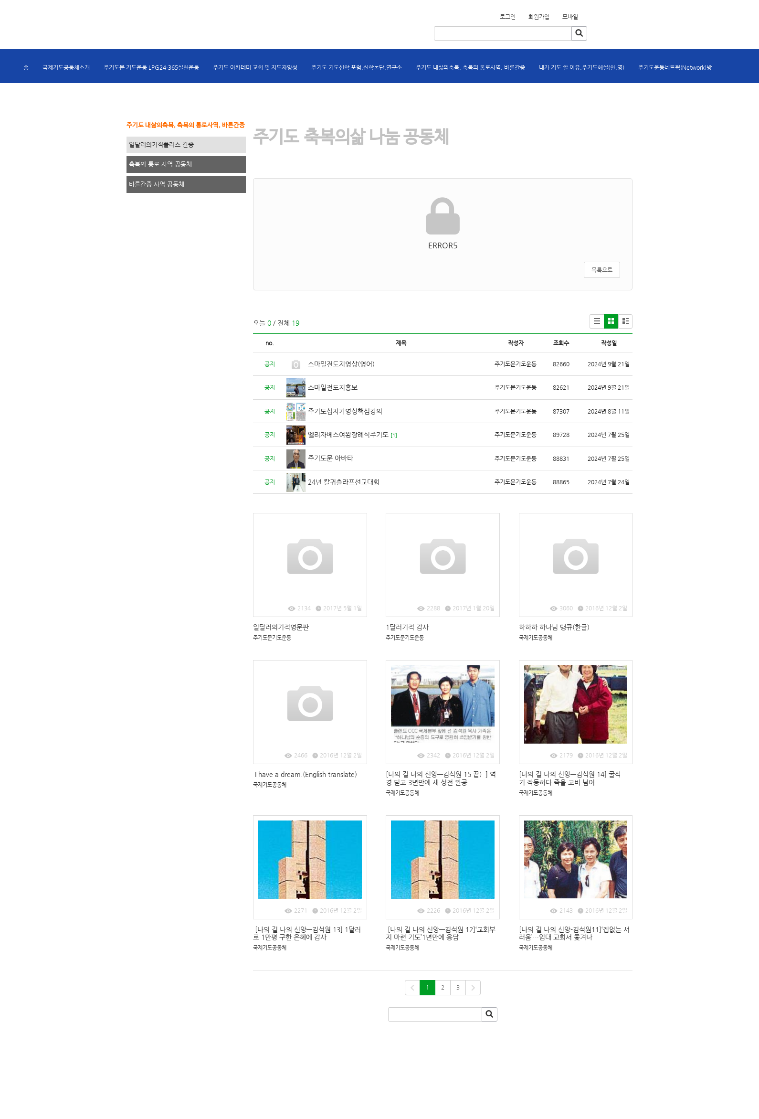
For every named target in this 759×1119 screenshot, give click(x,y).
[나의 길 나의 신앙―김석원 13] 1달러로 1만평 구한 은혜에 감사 (307, 933)
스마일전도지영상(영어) (341, 364)
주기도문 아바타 (330, 458)
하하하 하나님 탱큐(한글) (554, 627)
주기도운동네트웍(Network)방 (675, 67)
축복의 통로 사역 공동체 (160, 164)
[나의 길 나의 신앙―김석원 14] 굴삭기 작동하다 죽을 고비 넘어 (570, 778)
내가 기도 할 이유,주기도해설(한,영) (581, 67)
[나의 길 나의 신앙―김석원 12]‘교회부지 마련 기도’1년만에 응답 (440, 933)
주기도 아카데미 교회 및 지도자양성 (255, 67)
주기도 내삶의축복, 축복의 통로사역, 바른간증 (470, 67)
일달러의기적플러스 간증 (161, 144)
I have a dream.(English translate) (305, 774)
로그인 (508, 16)
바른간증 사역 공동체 (156, 184)
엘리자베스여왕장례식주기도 (348, 434)
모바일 (570, 16)
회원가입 (583, 14)
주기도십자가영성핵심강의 (345, 411)
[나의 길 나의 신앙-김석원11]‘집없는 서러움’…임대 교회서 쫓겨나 (574, 933)
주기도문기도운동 (272, 638)
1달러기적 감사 (407, 627)
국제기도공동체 (535, 638)
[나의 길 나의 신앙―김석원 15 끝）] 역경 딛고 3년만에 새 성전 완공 (441, 778)
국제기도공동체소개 (66, 67)
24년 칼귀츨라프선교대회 (344, 482)
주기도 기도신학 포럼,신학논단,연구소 (356, 67)
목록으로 (601, 269)
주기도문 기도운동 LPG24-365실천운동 (151, 67)
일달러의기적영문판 (282, 627)
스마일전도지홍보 (333, 387)
